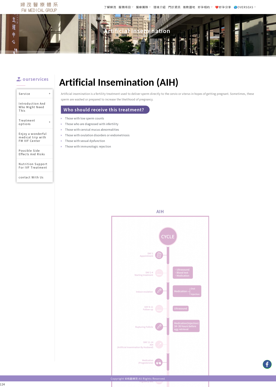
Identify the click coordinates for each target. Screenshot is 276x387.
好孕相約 (205, 7)
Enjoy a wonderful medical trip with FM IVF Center (33, 137)
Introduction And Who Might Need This (32, 107)
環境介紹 (159, 7)
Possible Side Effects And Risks (32, 152)
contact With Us (31, 177)
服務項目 (126, 7)
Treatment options (35, 122)
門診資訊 (174, 7)
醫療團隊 (143, 7)
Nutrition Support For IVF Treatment (33, 165)
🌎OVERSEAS (245, 7)
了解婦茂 (110, 7)
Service (35, 93)
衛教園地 (189, 7)
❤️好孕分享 (223, 7)
